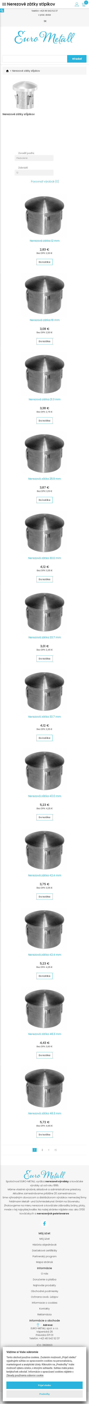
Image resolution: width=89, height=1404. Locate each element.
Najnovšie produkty (44, 1288)
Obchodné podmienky (44, 1294)
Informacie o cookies (44, 1305)
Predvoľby (44, 1394)
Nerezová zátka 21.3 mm (44, 402)
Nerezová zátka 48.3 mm (44, 1037)
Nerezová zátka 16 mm (45, 323)
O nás (44, 1276)
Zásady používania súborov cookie (24, 1375)
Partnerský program (45, 1259)
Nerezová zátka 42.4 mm (44, 878)
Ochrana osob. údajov (44, 1299)
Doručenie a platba (44, 1282)
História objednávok (45, 1247)
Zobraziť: (23, 170)
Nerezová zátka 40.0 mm (44, 799)
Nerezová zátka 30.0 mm (44, 561)
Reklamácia (44, 1317)
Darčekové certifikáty (44, 1253)
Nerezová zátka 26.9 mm (44, 482)
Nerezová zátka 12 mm (44, 244)
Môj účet (44, 1241)
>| (55, 1152)
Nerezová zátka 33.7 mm (44, 640)
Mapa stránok (44, 1265)
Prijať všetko (44, 1385)
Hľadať (77, 59)
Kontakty (44, 1311)
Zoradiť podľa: (26, 156)
